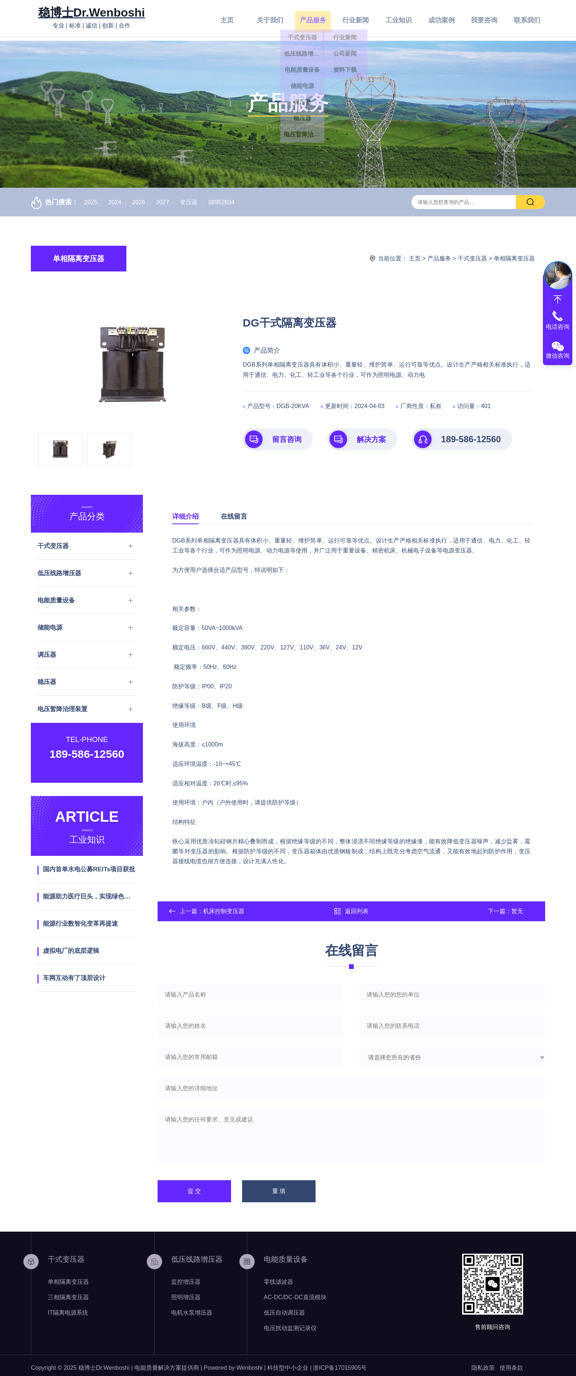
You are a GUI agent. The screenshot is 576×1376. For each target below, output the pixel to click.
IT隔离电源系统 (68, 1308)
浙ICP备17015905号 (340, 1363)
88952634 (221, 197)
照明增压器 (186, 1292)
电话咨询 (557, 327)
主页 (227, 18)
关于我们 (270, 18)
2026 (138, 197)
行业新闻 (355, 18)
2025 (90, 197)
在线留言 (234, 511)
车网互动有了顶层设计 (74, 973)
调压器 (46, 649)
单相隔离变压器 (78, 254)
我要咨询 (484, 18)
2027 (162, 197)
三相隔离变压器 (68, 1292)
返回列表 (351, 906)
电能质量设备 (56, 595)
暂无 (517, 906)
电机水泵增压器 (191, 1308)
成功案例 (441, 18)
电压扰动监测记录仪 (290, 1323)
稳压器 (46, 677)
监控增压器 (186, 1277)
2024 (115, 197)
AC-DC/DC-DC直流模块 (295, 1292)
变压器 (189, 197)
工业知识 (398, 18)
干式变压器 (472, 254)
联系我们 (527, 18)
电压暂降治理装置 (62, 704)
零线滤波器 (278, 1277)
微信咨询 (557, 356)
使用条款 (511, 1363)
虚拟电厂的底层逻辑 (71, 946)
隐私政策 (483, 1363)
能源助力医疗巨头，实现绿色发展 (89, 891)
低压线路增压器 (59, 568)
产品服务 (313, 18)
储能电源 (49, 622)
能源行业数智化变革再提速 (80, 918)
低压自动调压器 (284, 1308)
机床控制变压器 (223, 906)
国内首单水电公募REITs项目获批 (89, 864)
